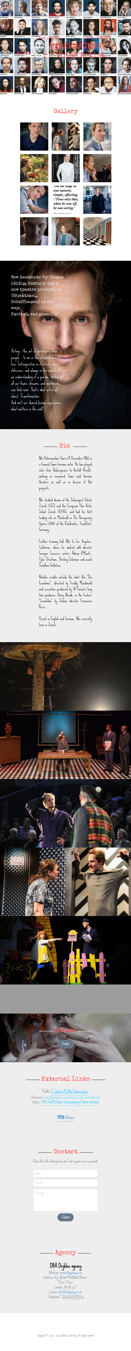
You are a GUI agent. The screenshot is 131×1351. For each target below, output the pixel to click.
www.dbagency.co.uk (71, 1273)
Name (38, 1173)
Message (39, 1193)
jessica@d (52, 37)
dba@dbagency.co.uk (70, 1292)
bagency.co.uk (66, 37)
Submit (66, 1217)
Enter (65, 1044)
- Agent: (80, 37)
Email (38, 1183)
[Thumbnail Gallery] (34, 136)
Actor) (70, 1117)
